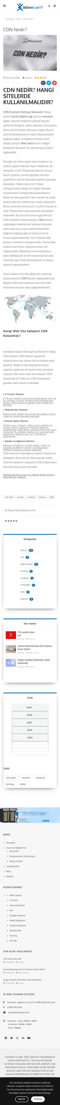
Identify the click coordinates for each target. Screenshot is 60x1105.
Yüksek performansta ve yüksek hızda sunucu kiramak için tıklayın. (28, 476)
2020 (29, 715)
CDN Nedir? (28, 19)
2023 (29, 737)
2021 (29, 722)
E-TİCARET (27, 585)
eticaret (20, 497)
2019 (29, 707)
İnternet (26, 599)
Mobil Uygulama (17, 920)
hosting (42, 497)
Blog (18, 19)
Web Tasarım (29, 564)
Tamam (38, 1099)
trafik (51, 497)
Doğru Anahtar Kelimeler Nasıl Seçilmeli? (34, 661)
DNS (25, 592)
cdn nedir (9, 497)
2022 (29, 730)
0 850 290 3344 (14, 1007)
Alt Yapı (13, 940)
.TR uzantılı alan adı (26, 634)
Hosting (26, 571)
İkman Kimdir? (16, 861)
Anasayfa (10, 19)
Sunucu (27, 77)
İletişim (9, 876)
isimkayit (27, 578)
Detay (21, 1099)
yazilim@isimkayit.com (17, 1012)
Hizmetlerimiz (12, 866)
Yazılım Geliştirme (18, 925)
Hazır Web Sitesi (17, 905)
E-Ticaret (14, 900)
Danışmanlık (15, 930)
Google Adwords (17, 915)
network (31, 497)
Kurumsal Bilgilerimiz (15, 847)
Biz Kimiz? (14, 851)
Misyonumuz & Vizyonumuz (22, 856)
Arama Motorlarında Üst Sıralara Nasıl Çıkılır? (35, 647)
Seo (24, 557)
